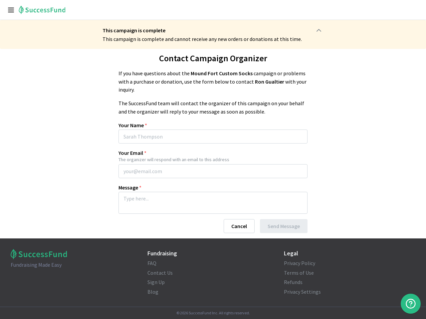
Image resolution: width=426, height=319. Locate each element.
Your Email (132, 153)
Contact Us (160, 272)
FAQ (151, 263)
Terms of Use (299, 272)
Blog (152, 291)
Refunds (293, 282)
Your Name (132, 125)
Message (129, 187)
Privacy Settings (302, 291)
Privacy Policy (299, 263)
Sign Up (156, 282)
